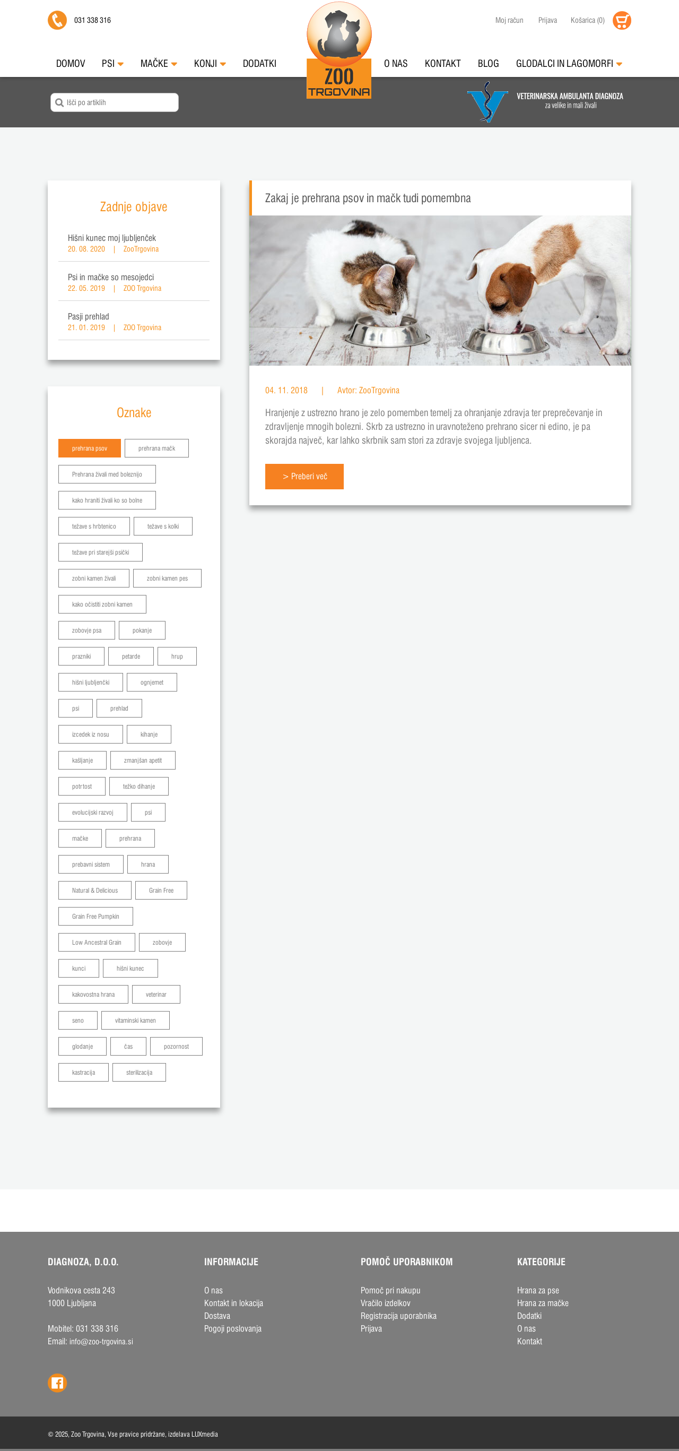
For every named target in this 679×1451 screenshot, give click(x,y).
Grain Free (161, 890)
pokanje (142, 630)
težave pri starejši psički (100, 552)
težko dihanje (139, 786)
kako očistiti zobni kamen (102, 604)
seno (78, 1020)
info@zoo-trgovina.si (101, 1341)
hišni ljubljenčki (90, 682)
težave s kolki (163, 526)
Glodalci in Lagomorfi (569, 63)
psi (75, 708)
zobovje (162, 942)
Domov (70, 63)
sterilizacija (139, 1072)
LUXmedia (204, 1434)
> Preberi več (304, 476)
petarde (131, 656)
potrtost (82, 786)
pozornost (176, 1046)
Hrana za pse (538, 1290)
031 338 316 (92, 20)
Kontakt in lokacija (233, 1303)
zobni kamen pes (167, 578)
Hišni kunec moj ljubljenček (112, 238)
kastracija (83, 1072)
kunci (78, 968)
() (588, 20)
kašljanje (82, 760)
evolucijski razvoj (93, 812)
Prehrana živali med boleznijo (107, 474)
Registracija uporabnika (399, 1316)
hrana (148, 864)
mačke (80, 838)
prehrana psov (89, 448)
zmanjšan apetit (143, 760)
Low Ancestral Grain (96, 942)
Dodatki (259, 63)
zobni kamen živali (94, 578)
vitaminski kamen (135, 1020)
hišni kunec (130, 968)
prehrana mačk (156, 448)
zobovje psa (86, 630)
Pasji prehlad (88, 317)
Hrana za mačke (543, 1303)
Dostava (217, 1316)
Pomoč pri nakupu (391, 1290)
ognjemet (152, 682)
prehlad (119, 708)
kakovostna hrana (93, 994)
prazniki (81, 656)
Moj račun (509, 20)
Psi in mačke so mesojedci (111, 277)
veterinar (156, 994)
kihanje (149, 734)
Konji (210, 63)
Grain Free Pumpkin (95, 916)
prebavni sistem (91, 864)
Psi (113, 63)
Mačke (159, 63)
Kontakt (443, 63)
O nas (396, 63)
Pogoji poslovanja (233, 1329)
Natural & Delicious (95, 890)
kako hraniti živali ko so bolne (107, 500)
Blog (488, 63)
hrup (177, 656)
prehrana (130, 838)
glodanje (82, 1046)
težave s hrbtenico (94, 526)
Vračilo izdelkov (386, 1303)
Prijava (547, 20)
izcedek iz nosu (90, 734)
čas (128, 1046)
